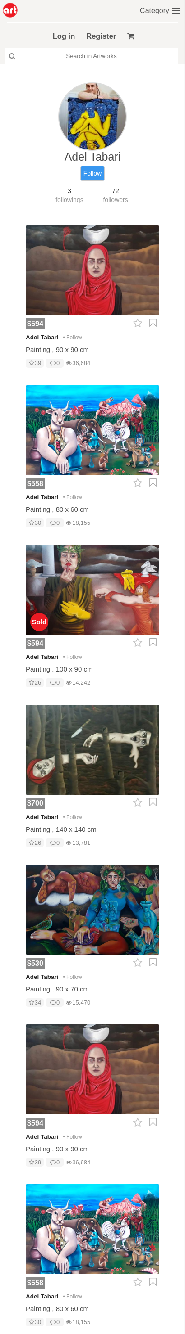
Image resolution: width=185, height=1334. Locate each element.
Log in (64, 36)
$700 (35, 803)
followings (69, 199)
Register (101, 36)
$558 (35, 483)
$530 (35, 963)
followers (115, 199)
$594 (35, 324)
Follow (92, 173)
